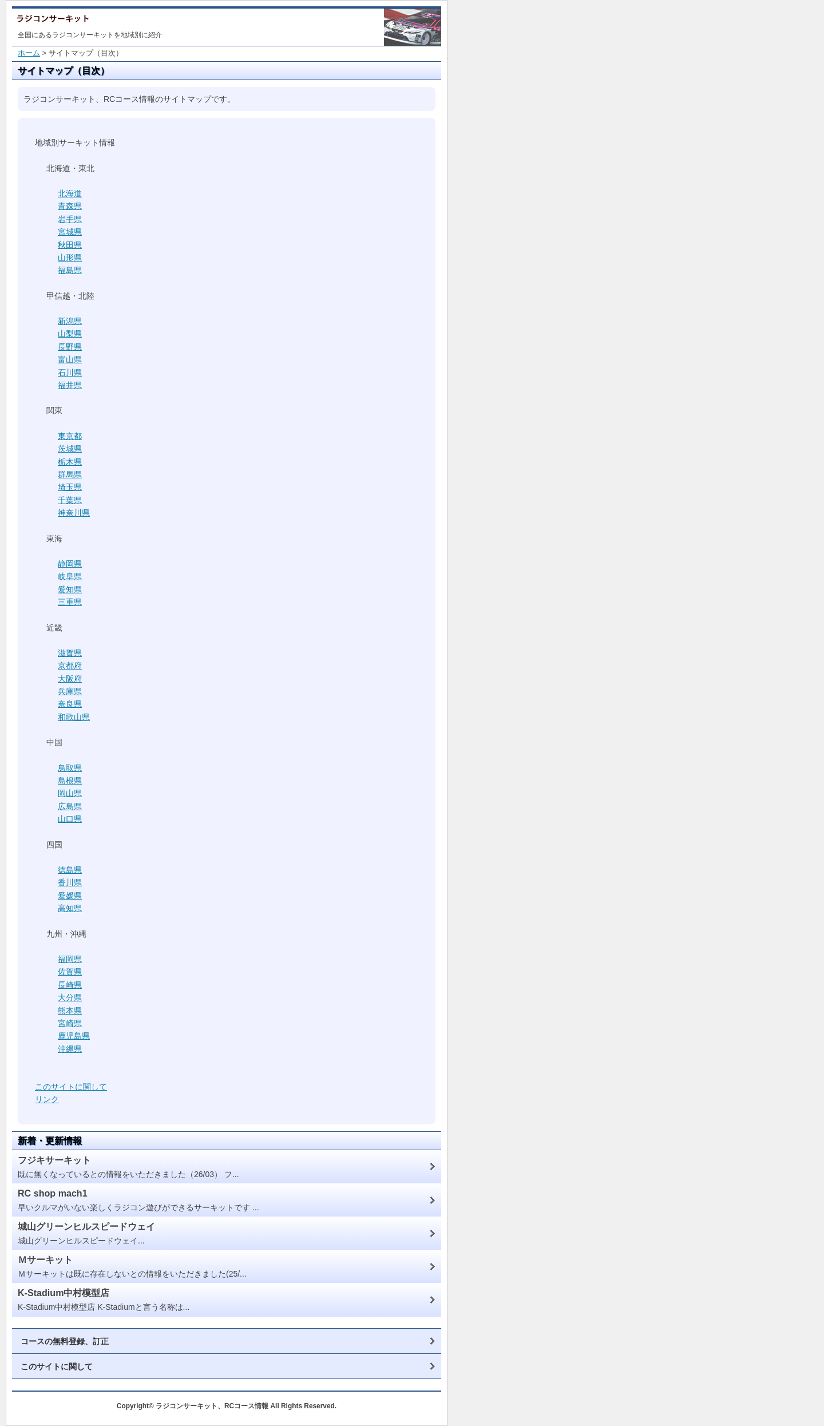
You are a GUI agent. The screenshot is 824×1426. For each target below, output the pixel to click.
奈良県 (70, 703)
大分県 (70, 997)
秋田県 (70, 244)
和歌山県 (74, 717)
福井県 (70, 385)
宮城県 (70, 231)
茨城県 (70, 448)
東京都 (70, 436)
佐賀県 (70, 971)
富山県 (70, 359)
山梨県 (70, 333)
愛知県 (70, 589)
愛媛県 (70, 895)
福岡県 (70, 959)
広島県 (70, 806)
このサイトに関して (71, 1086)
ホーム (29, 53)
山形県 (70, 257)
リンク (47, 1099)
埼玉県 (70, 487)
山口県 (70, 818)
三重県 (70, 602)
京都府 (70, 665)
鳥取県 (70, 768)
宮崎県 (70, 1023)
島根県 (70, 780)
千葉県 (70, 500)
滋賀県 (70, 652)
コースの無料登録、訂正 (65, 1341)
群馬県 (70, 474)
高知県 (70, 908)
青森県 (70, 206)
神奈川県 (74, 512)
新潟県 (70, 321)
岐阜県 (70, 576)
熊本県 (70, 1010)
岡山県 (70, 793)
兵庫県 (70, 691)
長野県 (70, 346)
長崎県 (70, 984)
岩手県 (70, 219)
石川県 (70, 372)
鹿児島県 (74, 1035)
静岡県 (70, 563)
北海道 (70, 193)
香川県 (70, 882)
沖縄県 (70, 1048)
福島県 (70, 270)
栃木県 (70, 461)
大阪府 (70, 678)
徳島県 (70, 869)
